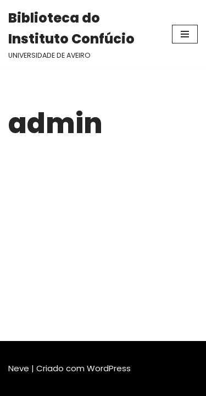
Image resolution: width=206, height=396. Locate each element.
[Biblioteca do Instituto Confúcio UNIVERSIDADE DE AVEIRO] (81, 34)
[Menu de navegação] (185, 34)
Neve (18, 368)
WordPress (109, 368)
